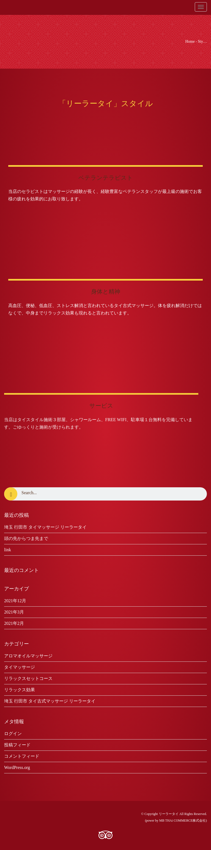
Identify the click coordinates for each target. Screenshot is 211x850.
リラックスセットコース (28, 678)
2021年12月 (15, 600)
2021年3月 (14, 612)
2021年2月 (14, 623)
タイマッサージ (19, 667)
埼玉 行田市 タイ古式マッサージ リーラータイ (49, 701)
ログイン (13, 733)
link (7, 549)
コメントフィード (21, 756)
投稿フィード (17, 745)
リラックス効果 (19, 689)
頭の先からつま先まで (26, 538)
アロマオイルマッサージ (28, 655)
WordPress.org (17, 767)
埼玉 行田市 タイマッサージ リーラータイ (45, 527)
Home (189, 41)
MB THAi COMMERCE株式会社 (182, 820)
